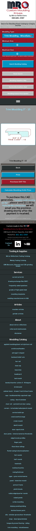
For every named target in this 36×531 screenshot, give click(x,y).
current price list (18, 276)
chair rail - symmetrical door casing (18, 403)
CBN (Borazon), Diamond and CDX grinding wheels (18, 264)
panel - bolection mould (18, 480)
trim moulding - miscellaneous (18, 527)
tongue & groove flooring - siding (18, 523)
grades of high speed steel (18, 289)
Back (18, 167)
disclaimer (18, 333)
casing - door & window (18, 399)
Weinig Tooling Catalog (18, 260)
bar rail (18, 361)
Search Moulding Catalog (18, 63)
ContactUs (8, 244)
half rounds (18, 459)
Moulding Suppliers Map (18, 80)
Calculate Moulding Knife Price (18, 190)
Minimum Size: (8, 40)
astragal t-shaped (18, 352)
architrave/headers (18, 348)
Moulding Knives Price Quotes (18, 93)
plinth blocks (18, 489)
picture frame (18, 484)
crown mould (18, 420)
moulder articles (18, 309)
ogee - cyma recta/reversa (18, 476)
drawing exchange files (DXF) (18, 281)
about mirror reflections (18, 324)
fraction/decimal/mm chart (18, 86)
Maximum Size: (8, 49)
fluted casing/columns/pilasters (18, 450)
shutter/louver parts (18, 510)
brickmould (18, 386)
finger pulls (18, 442)
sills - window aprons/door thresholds (18, 514)
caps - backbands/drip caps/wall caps (18, 395)
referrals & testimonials (18, 328)
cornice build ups (18, 412)
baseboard (18, 374)
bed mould (18, 378)
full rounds (18, 454)
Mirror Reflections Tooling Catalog (18, 256)
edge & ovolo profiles (18, 437)
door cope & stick (18, 429)
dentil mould (18, 425)
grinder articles (18, 313)
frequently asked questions (18, 285)
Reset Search (18, 73)
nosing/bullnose (18, 472)
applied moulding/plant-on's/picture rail (18, 344)
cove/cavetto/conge (18, 416)
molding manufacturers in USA (18, 298)
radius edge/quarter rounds (18, 493)
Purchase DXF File (18, 181)
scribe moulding (18, 501)
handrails (18, 463)
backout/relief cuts (18, 357)
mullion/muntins (18, 467)
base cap (18, 365)
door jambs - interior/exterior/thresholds (18, 433)
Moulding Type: (8, 31)
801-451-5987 (22, 234)
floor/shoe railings (18, 446)
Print (18, 174)
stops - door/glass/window (18, 518)
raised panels (18, 497)
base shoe (18, 369)
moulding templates (18, 294)
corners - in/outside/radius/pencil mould (18, 408)
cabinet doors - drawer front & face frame (18, 391)
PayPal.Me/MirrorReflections (14, 205)
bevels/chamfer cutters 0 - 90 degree (18, 382)
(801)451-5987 (18, 18)
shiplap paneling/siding (18, 506)
